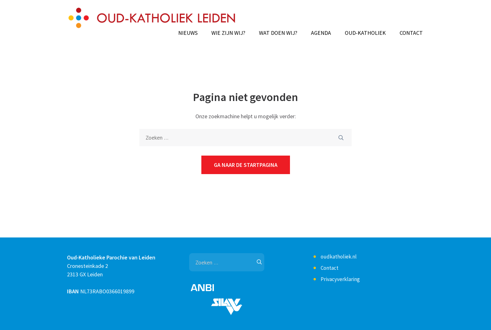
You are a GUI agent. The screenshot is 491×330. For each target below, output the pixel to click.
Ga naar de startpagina (245, 164)
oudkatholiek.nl (339, 256)
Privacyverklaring (340, 279)
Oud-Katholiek (365, 32)
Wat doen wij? (278, 32)
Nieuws (188, 32)
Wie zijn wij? (228, 32)
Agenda (321, 32)
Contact (411, 32)
